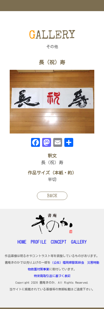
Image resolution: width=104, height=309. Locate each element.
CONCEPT (59, 242)
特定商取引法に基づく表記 (52, 275)
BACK (52, 196)
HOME (21, 242)
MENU (52, 5)
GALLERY (79, 242)
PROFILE (38, 242)
